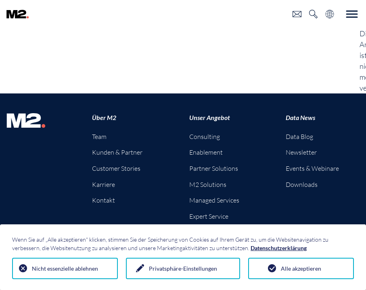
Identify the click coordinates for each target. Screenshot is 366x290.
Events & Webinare (312, 168)
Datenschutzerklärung (279, 247)
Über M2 (104, 117)
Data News (300, 117)
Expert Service (208, 216)
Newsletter (301, 152)
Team (99, 137)
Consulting (204, 137)
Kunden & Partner (117, 152)
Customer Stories (116, 168)
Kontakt (103, 200)
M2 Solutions (207, 184)
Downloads (302, 184)
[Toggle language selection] (330, 14)
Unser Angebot (209, 117)
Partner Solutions (213, 168)
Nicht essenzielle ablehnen (65, 268)
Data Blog (299, 137)
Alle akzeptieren (301, 268)
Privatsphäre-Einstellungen (183, 268)
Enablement (206, 152)
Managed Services (214, 200)
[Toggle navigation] (352, 14)
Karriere (103, 184)
